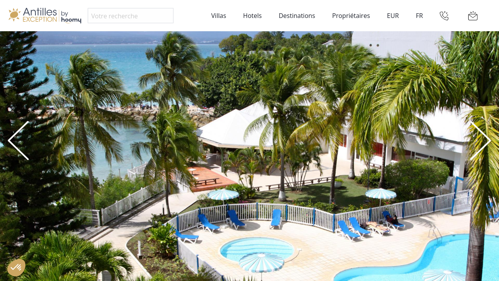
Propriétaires (351, 15)
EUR (393, 15)
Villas (218, 15)
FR (419, 15)
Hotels (252, 15)
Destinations (297, 15)
